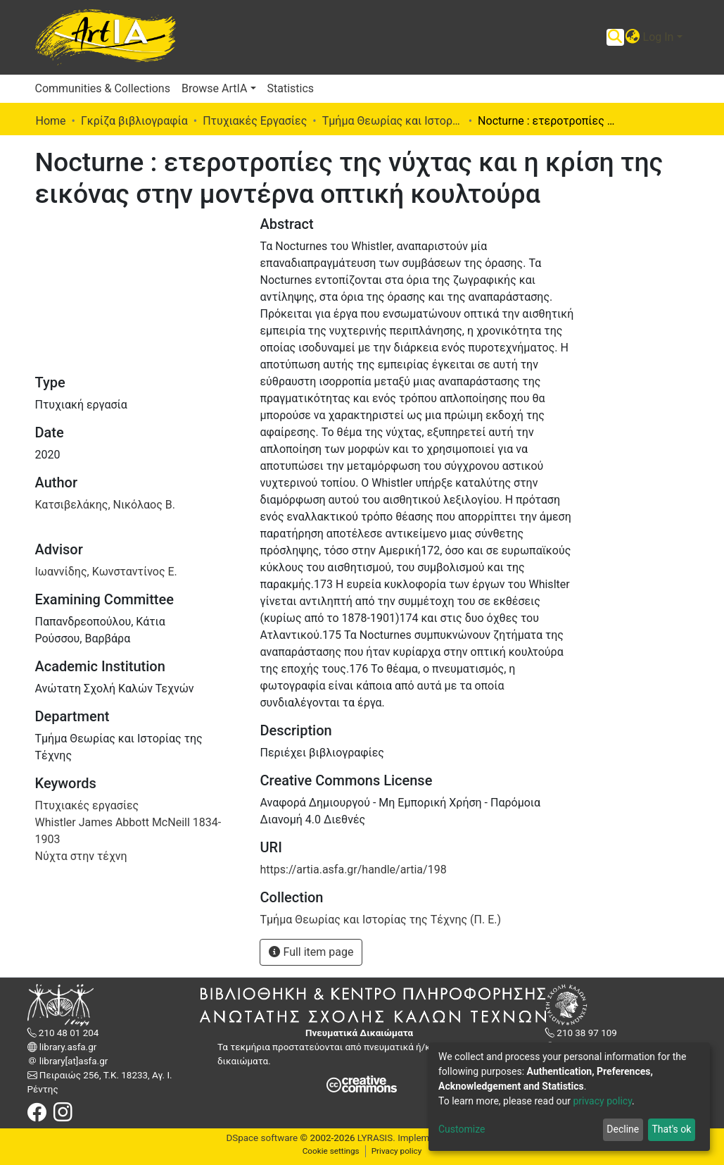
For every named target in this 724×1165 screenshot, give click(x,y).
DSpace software (262, 1138)
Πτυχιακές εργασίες (87, 805)
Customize (461, 1129)
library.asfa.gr (67, 1047)
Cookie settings (331, 1151)
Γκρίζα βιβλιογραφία (134, 120)
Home (51, 120)
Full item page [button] (311, 952)
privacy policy (602, 1101)
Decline (622, 1129)
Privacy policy (396, 1151)
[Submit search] (615, 37)
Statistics (291, 88)
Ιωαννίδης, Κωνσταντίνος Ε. (106, 571)
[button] (633, 37)
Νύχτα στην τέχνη (81, 856)
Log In (658, 37)
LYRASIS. (376, 1138)
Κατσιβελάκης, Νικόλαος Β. (105, 504)
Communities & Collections (102, 88)
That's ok (671, 1129)
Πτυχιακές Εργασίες (255, 120)
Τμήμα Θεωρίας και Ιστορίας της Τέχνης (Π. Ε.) (392, 120)
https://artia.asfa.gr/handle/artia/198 (353, 869)
